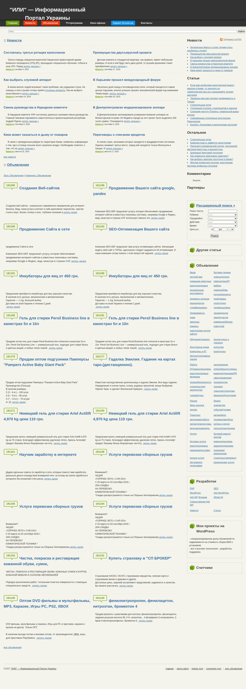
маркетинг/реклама (223, 446)
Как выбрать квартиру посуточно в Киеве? (211, 159)
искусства (219, 347)
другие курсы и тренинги (221, 341)
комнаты (194, 326)
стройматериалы (198, 307)
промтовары (220, 299)
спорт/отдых (220, 303)
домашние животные (200, 281)
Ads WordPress (221, 493)
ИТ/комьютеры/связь (200, 369)
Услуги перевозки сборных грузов (140, 454)
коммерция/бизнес (223, 322)
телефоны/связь (222, 307)
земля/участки (221, 317)
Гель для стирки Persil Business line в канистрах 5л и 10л (47, 321)
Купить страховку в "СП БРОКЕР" (140, 558)
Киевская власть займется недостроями (210, 143)
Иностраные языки (199, 347)
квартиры (194, 322)
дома (192, 317)
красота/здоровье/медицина (199, 375)
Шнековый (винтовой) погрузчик (206, 152)
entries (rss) (197, 668)
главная (170, 668)
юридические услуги (224, 462)
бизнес (217, 401)
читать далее (70, 212)
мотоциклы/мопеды (200, 428)
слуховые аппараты (55, 90)
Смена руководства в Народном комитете (35, 107)
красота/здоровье (199, 285)
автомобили (220, 415)
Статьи (217, 510)
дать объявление (233, 668)
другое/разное (221, 364)
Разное (193, 401)
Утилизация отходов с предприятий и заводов (213, 108)
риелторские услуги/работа (200, 332)
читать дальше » (32, 66)
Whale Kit (218, 497)
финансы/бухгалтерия (225, 395)
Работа (193, 364)
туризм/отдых (197, 395)
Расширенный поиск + (215, 205)
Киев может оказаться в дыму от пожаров (36, 134)
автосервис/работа (199, 419)
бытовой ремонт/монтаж (222, 435)
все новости (10, 157)
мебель (217, 285)
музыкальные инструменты (197, 292)
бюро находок (197, 405)
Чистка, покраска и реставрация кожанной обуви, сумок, (41, 561)
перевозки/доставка (200, 450)
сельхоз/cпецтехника (224, 428)
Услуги (193, 434)
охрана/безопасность (200, 382)
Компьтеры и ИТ (198, 351)
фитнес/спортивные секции (200, 358)
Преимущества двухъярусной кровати (122, 52)
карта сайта (182, 668)
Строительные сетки (200, 105)
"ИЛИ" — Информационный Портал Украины (47, 12)
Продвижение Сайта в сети (44, 229)
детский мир (196, 277)
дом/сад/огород (221, 277)
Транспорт (195, 415)
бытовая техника (222, 272)
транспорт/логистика (224, 391)
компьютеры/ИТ (222, 281)
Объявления (18, 165)
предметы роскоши (199, 299)
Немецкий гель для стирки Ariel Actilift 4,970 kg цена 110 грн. (47, 416)
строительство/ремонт (225, 458)
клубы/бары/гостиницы (225, 369)
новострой (219, 326)
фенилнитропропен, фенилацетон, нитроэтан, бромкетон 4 (133, 603)
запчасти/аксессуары (200, 424)
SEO (216, 488)
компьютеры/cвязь (223, 441)
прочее (193, 409)
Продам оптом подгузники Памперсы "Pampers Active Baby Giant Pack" (46, 362)
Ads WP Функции (198, 497)
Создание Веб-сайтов (39, 188)
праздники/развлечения (220, 452)
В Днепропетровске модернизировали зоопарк (129, 107)
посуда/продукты (222, 294)
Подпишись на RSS (232, 39)
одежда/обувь (221, 290)
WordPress (195, 493)
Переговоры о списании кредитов (119, 134)
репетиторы (220, 351)
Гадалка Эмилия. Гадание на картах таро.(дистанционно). (134, 362)
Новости (14, 40)
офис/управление (223, 378)
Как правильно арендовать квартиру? (209, 156)
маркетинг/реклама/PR (225, 373)
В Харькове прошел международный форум (126, 80)
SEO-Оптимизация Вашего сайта (139, 229)
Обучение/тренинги (200, 339)
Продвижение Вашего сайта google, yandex (134, 191)
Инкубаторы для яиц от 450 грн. (49, 276)
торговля (218, 386)
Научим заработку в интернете (48, 454)
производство (221, 382)
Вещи (193, 272)
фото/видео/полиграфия (196, 464)
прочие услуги (197, 458)
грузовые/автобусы (223, 419)
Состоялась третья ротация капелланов (34, 52)
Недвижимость (197, 313)
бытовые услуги (198, 441)
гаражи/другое (221, 313)
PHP (192, 488)
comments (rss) (213, 668)
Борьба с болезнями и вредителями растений (213, 124)
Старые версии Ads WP (200, 503)
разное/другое (197, 303)
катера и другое (222, 424)
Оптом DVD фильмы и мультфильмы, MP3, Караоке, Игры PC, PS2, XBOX (47, 603)
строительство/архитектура (197, 388)
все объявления (13, 647)
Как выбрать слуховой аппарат (27, 80)
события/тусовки (222, 409)
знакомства (219, 405)
